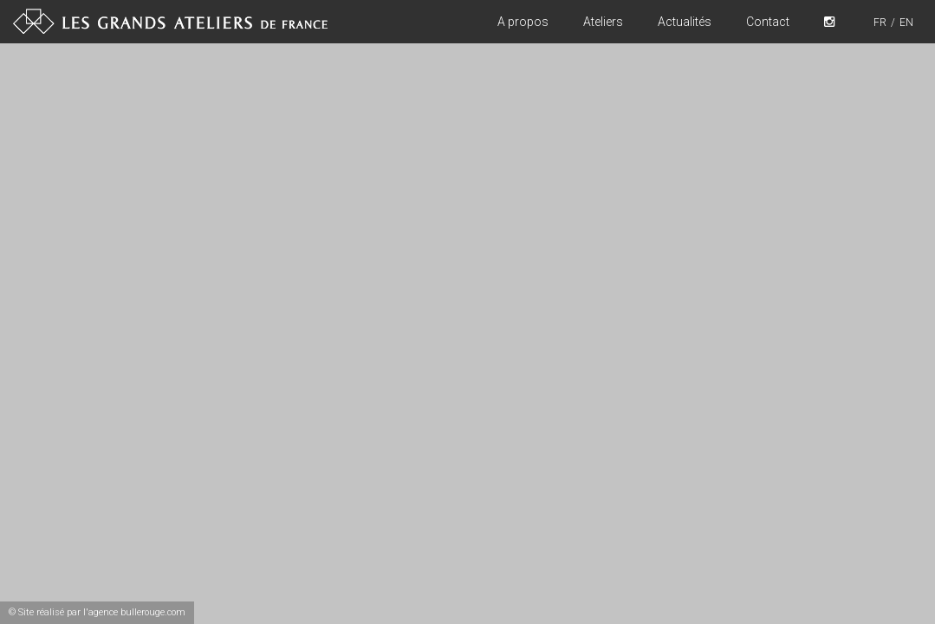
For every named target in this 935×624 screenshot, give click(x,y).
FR (879, 22)
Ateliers (603, 22)
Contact (767, 22)
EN (906, 22)
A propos (523, 22)
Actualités (684, 22)
